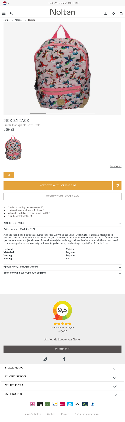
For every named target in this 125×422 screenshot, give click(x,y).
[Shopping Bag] (121, 13)
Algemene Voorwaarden (86, 414)
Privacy (65, 414)
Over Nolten (13, 394)
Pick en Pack (16, 120)
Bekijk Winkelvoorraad (62, 196)
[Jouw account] (106, 13)
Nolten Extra (14, 385)
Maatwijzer (115, 166)
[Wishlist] (113, 13)
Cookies (51, 414)
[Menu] (4, 13)
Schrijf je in (62, 349)
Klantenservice (16, 376)
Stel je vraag (14, 367)
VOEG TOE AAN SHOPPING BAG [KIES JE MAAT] (58, 185)
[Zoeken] (11, 13)
